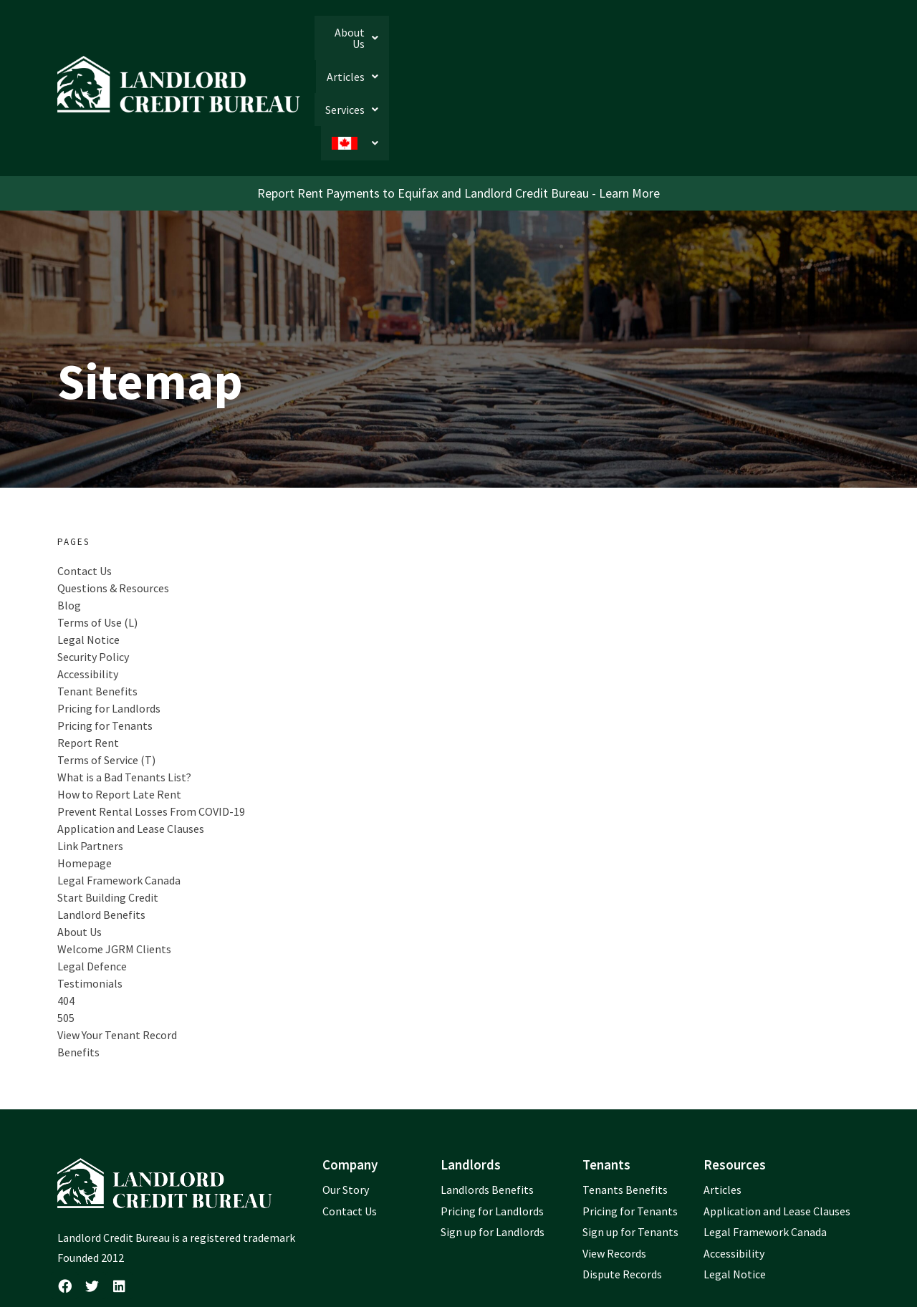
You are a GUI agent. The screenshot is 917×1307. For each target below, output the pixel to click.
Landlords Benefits (487, 1095)
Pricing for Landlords (108, 614)
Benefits (78, 957)
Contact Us (84, 476)
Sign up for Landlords (492, 1138)
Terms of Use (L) (97, 528)
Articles (680, 40)
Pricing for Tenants (105, 631)
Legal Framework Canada (119, 785)
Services (754, 40)
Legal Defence (92, 871)
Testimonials (90, 889)
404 (66, 906)
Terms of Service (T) (106, 665)
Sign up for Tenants (630, 1138)
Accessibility (87, 579)
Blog (69, 510)
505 (66, 923)
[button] (604, 40)
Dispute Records (622, 1180)
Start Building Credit (107, 803)
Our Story (345, 1095)
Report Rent (88, 648)
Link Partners (90, 751)
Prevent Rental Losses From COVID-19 (151, 717)
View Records (614, 1159)
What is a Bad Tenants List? (124, 682)
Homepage (84, 768)
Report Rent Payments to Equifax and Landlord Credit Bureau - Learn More (458, 98)
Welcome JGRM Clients (114, 854)
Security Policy (93, 562)
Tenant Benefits (97, 596)
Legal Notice (88, 545)
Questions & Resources (113, 493)
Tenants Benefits (625, 1095)
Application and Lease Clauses (130, 734)
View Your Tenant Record (117, 940)
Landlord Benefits (101, 820)
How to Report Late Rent (119, 700)
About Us (604, 40)
